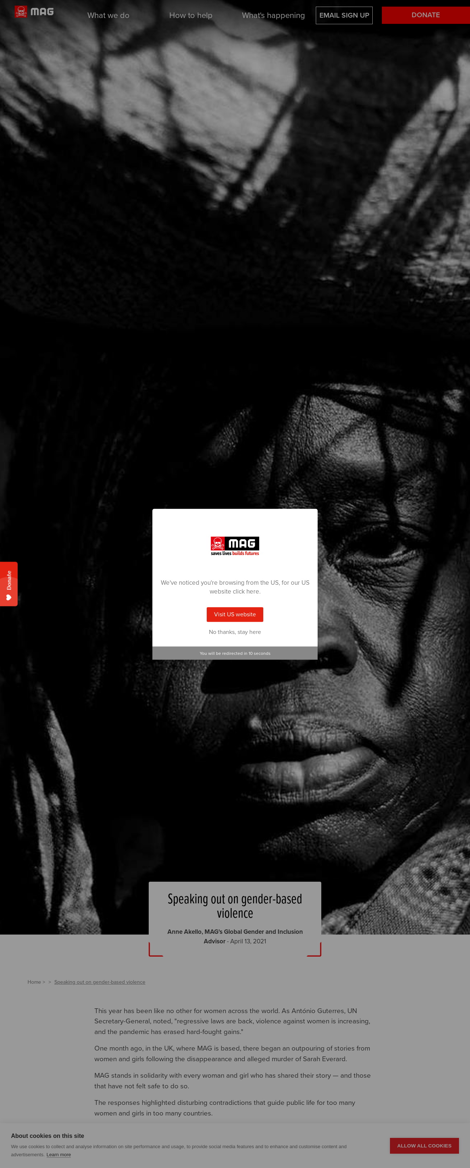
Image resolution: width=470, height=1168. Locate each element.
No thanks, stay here (235, 632)
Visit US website (235, 614)
